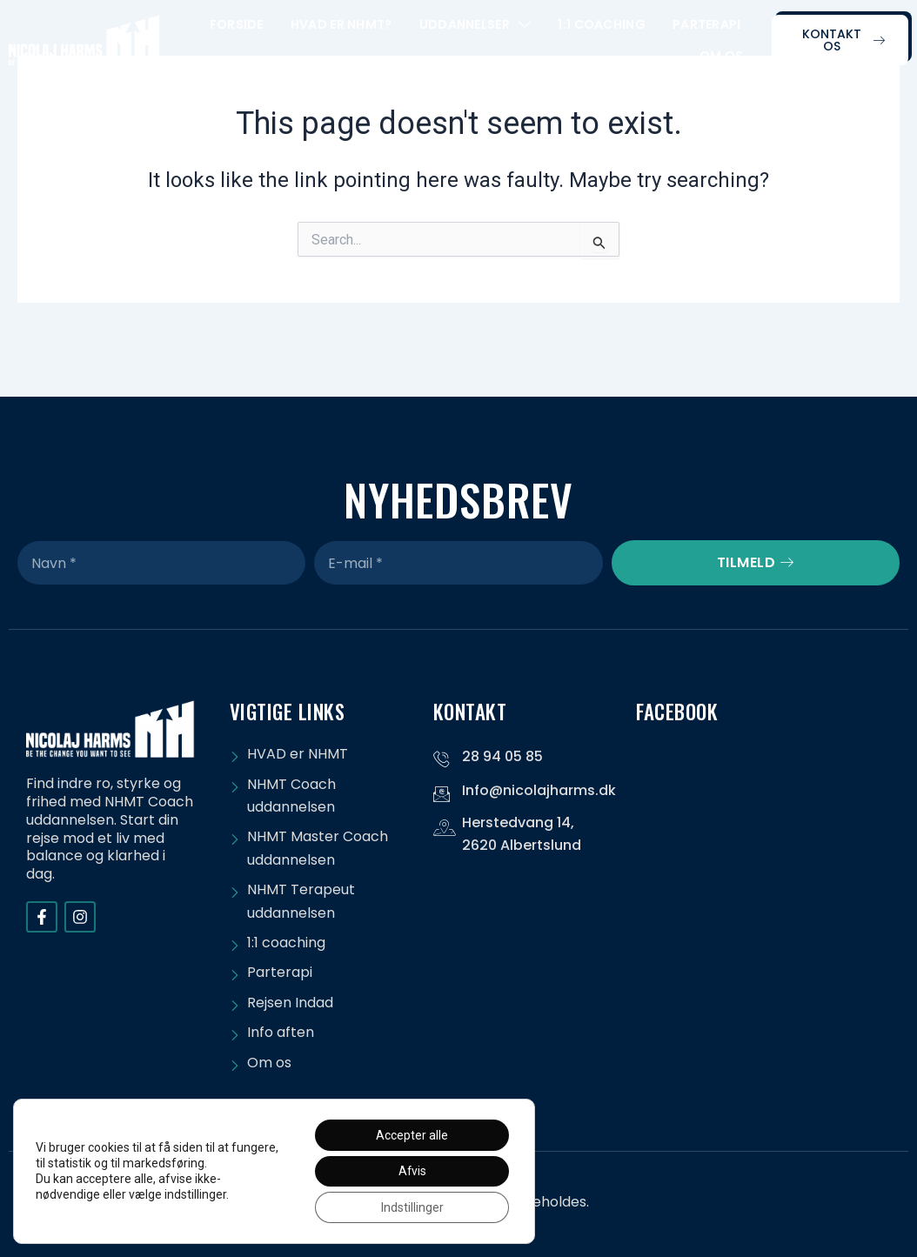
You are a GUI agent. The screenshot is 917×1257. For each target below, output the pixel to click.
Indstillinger (411, 1207)
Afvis (411, 1171)
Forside (237, 24)
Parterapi (707, 24)
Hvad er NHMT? (341, 24)
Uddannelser (475, 25)
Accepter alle (411, 1134)
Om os (721, 55)
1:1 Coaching (602, 24)
